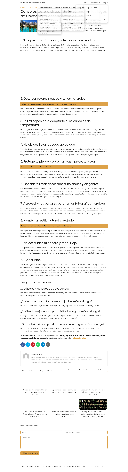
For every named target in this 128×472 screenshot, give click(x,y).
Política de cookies (97, 466)
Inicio (85, 3)
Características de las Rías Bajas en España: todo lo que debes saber (87, 371)
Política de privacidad (82, 466)
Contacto (94, 3)
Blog (104, 3)
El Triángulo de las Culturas (32, 2)
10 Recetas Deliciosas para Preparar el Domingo (38, 371)
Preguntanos (70, 466)
